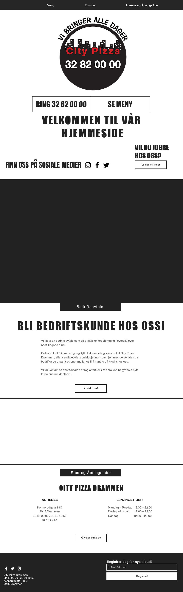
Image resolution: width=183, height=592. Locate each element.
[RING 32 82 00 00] (61, 104)
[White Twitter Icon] (12, 568)
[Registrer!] (141, 576)
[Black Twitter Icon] (106, 165)
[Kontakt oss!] (91, 388)
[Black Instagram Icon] (88, 165)
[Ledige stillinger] (151, 164)
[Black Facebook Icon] (97, 165)
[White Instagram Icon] (18, 568)
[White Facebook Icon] (6, 568)
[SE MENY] (120, 104)
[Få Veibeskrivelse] (91, 538)
